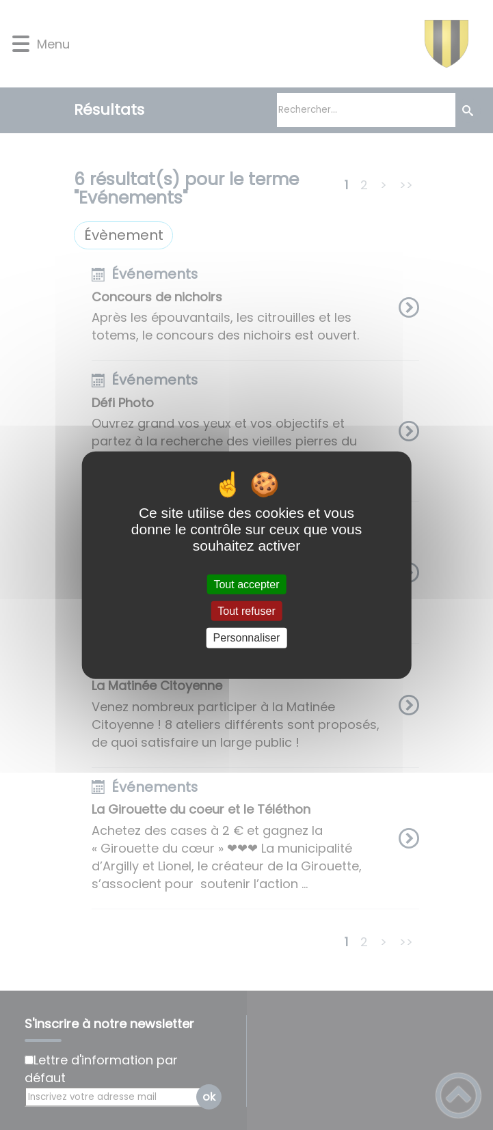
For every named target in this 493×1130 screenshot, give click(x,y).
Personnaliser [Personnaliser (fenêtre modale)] (246, 638)
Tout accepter (246, 584)
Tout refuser (246, 611)
